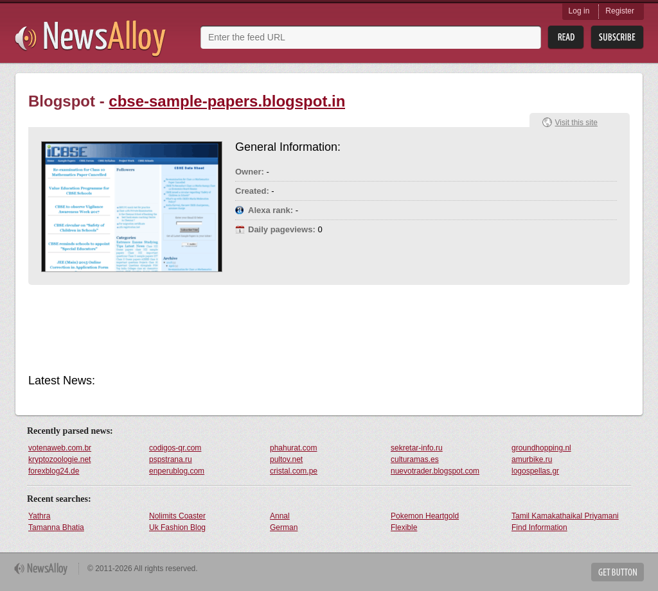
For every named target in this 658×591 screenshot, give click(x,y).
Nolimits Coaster (177, 515)
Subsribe (617, 37)
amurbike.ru (531, 459)
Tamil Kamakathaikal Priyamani (565, 515)
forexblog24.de (53, 471)
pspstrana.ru (170, 459)
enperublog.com (176, 471)
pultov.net (286, 459)
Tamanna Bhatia (56, 527)
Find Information (539, 527)
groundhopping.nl (541, 447)
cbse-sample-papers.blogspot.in (227, 101)
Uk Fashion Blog (177, 527)
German (284, 527)
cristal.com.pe (293, 471)
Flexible (404, 527)
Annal (280, 515)
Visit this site (576, 122)
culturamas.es (415, 459)
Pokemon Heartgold (425, 515)
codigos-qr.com (175, 447)
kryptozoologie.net (59, 459)
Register (619, 10)
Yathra (39, 515)
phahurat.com (293, 447)
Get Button (617, 572)
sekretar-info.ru (417, 447)
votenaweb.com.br (59, 447)
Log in (579, 10)
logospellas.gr (535, 471)
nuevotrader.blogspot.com (435, 471)
